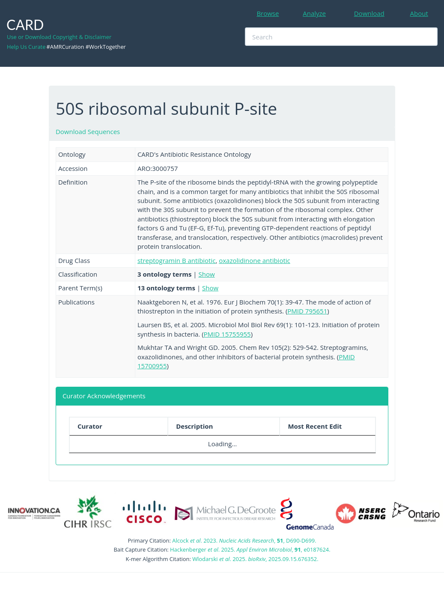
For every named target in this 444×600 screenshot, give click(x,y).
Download (369, 13)
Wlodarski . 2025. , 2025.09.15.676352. (255, 559)
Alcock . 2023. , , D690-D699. (244, 540)
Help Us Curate (26, 47)
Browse (267, 13)
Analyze (314, 13)
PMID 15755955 (227, 334)
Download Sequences (88, 131)
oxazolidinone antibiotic (254, 260)
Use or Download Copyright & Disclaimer (59, 37)
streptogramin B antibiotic (176, 260)
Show (207, 274)
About (419, 13)
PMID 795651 (307, 311)
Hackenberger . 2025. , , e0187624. (250, 549)
